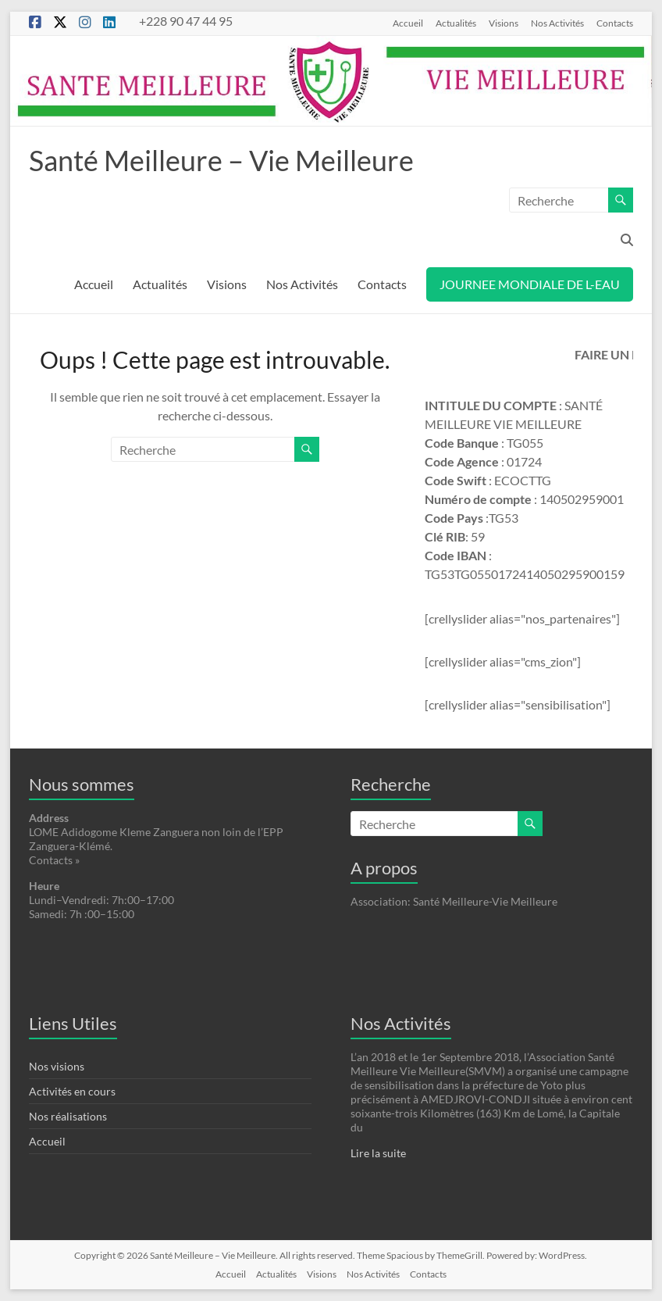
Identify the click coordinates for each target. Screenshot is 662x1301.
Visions (503, 22)
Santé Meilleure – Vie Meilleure (221, 160)
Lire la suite (378, 1153)
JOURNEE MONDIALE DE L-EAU (530, 284)
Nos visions (56, 1066)
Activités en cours (72, 1091)
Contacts (614, 22)
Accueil (408, 22)
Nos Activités (557, 22)
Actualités (456, 22)
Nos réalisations (68, 1116)
